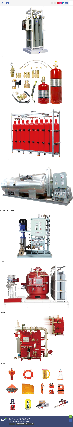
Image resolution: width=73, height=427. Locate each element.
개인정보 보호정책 (20, 423)
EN (55, 3)
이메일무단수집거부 (30, 423)
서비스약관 (12, 423)
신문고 (66, 3)
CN (52, 3)
